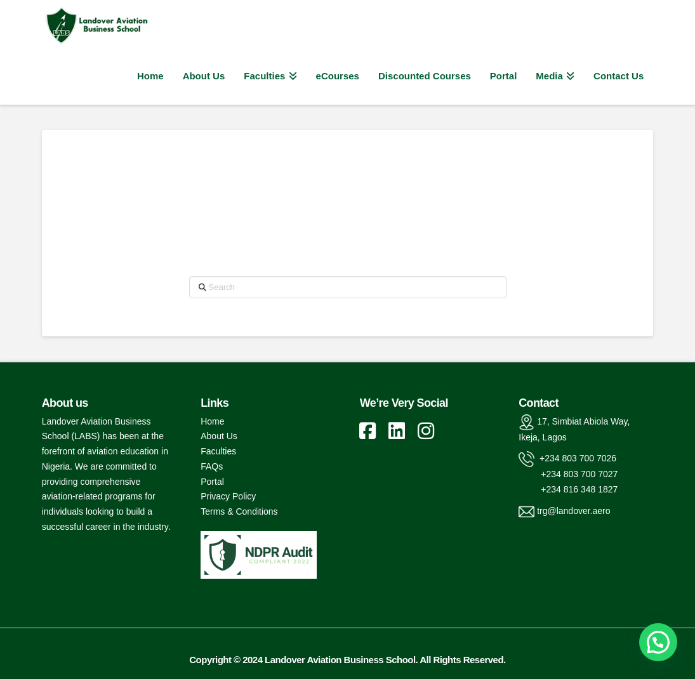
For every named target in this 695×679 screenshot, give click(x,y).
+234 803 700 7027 (568, 474)
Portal (212, 482)
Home (212, 421)
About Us (219, 436)
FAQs (212, 466)
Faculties (218, 451)
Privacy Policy (228, 496)
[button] (658, 642)
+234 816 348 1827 (568, 489)
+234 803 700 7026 (576, 459)
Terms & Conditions (239, 511)
